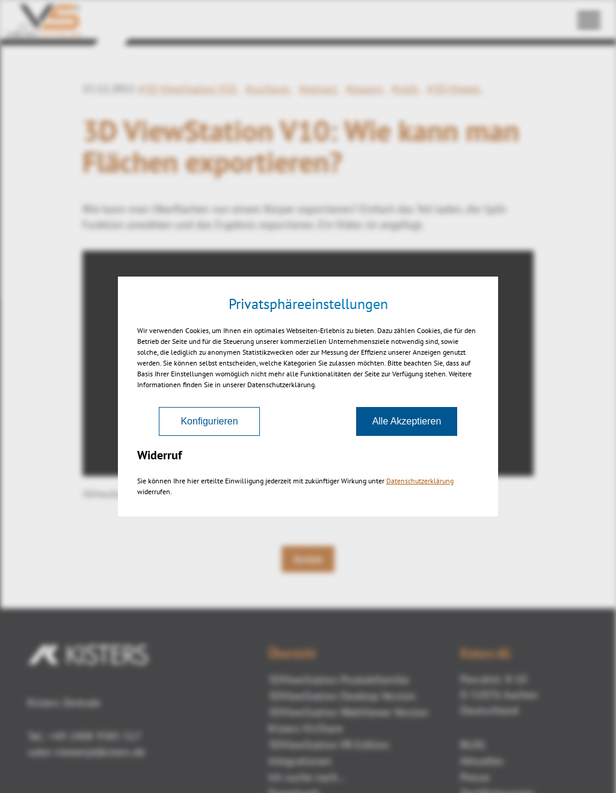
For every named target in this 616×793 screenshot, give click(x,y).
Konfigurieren (209, 421)
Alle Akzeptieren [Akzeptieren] (407, 421)
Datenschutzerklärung (420, 480)
